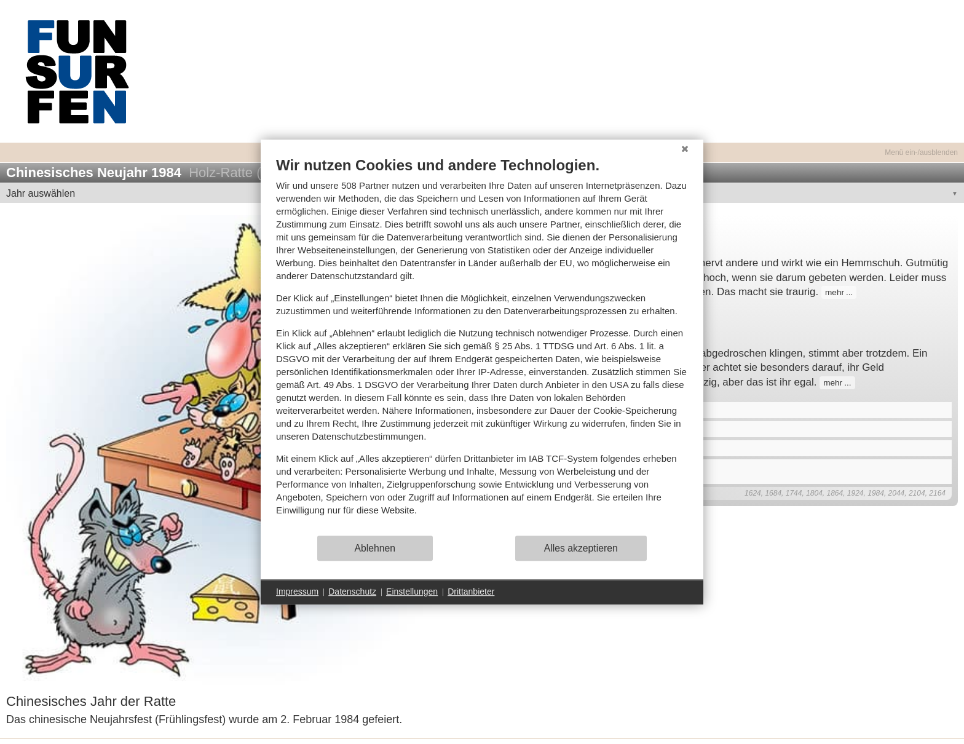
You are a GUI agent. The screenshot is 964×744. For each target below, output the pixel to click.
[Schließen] (685, 149)
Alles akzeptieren (581, 548)
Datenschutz (352, 591)
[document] (482, 345)
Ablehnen (375, 548)
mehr (834, 292)
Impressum (297, 591)
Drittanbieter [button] (471, 591)
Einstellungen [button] (412, 591)
